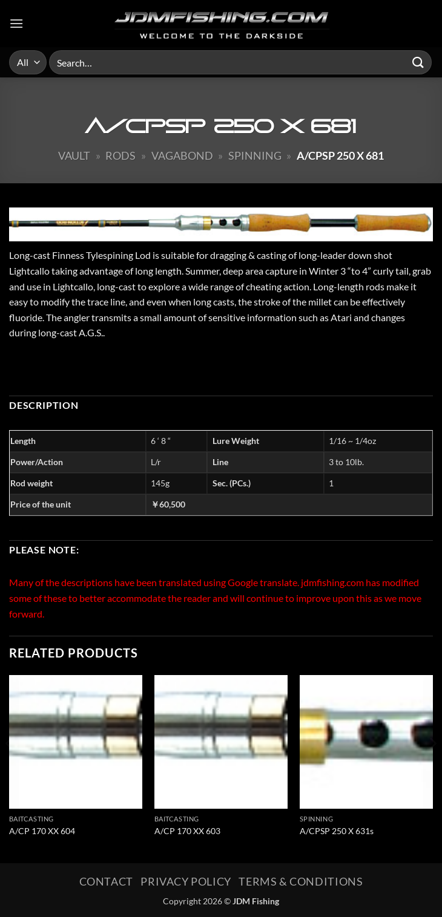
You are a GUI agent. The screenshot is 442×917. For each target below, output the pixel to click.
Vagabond (182, 155)
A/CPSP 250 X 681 (340, 155)
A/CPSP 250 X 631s (337, 831)
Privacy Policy (185, 881)
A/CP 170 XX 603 (187, 831)
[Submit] (418, 62)
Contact (106, 881)
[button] (16, 23)
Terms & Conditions (301, 881)
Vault (74, 155)
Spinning (255, 155)
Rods (120, 155)
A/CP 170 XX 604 (42, 831)
